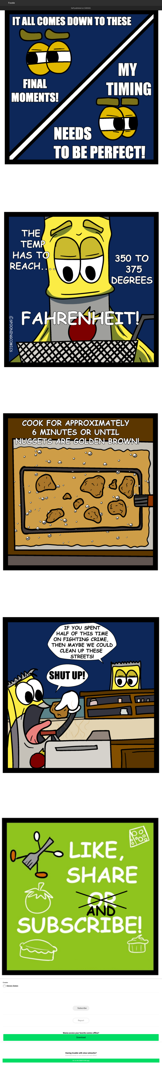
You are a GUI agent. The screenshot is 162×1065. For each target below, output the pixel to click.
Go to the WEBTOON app (81, 1060)
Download (81, 1037)
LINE (62, 999)
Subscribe (82, 1008)
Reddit (99, 999)
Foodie (11, 3)
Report (81, 1020)
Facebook (71, 999)
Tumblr (90, 999)
